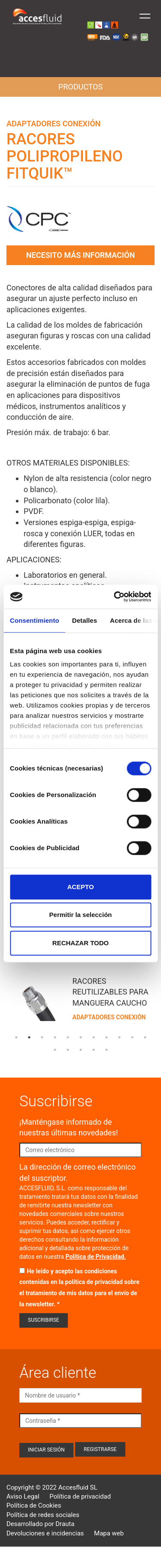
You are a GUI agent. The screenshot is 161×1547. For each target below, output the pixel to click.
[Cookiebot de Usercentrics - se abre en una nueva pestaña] (114, 596)
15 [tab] (93, 1049)
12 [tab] (55, 1049)
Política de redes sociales (42, 1515)
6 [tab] (80, 1037)
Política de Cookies (33, 1505)
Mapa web (109, 1533)
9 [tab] (119, 1037)
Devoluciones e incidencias (45, 1533)
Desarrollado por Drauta (40, 1524)
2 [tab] (29, 1037)
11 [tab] (145, 1037)
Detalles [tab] (84, 620)
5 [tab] (68, 1037)
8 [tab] (106, 1037)
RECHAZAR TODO (80, 943)
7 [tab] (93, 1037)
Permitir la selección (80, 914)
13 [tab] (68, 1049)
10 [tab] (132, 1037)
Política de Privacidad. (96, 1256)
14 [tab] (80, 1049)
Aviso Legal (22, 1496)
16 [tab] (106, 1049)
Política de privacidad (80, 1496)
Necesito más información (80, 255)
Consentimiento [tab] (34, 620)
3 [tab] (42, 1037)
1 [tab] (16, 1037)
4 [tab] (55, 1037)
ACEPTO (80, 886)
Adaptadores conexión (53, 123)
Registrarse (100, 1449)
